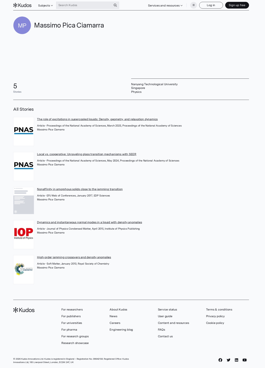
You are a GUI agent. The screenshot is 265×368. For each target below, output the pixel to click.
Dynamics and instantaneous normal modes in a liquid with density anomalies (89, 222)
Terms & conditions (219, 309)
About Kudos (118, 309)
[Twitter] (228, 360)
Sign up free (237, 5)
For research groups (75, 336)
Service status (167, 309)
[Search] (115, 5)
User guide (165, 316)
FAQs (161, 329)
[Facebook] (220, 360)
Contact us (165, 336)
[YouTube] (244, 360)
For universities (71, 323)
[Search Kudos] (84, 5)
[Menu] (193, 5)
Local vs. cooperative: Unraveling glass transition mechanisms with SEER (86, 154)
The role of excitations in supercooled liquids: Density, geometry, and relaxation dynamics (97, 119)
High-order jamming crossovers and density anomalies (74, 257)
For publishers (71, 316)
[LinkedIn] (236, 360)
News (113, 316)
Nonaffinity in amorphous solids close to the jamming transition (80, 189)
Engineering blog (121, 329)
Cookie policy (215, 323)
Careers (115, 323)
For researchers (72, 309)
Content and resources (173, 323)
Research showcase (75, 343)
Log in (211, 5)
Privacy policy (215, 316)
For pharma (69, 329)
